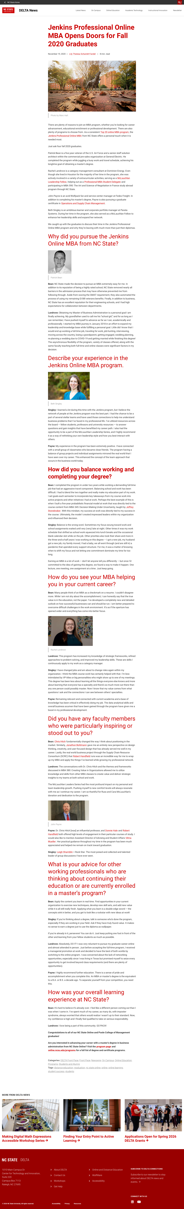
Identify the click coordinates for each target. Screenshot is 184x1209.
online (104, 1067)
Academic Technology (134, 10)
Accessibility (98, 1180)
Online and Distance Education (107, 1169)
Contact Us (59, 1175)
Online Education (113, 10)
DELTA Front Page (69, 1060)
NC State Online (93, 1067)
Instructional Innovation (157, 10)
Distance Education (63, 1067)
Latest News (81, 10)
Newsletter (177, 10)
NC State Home (13, 2)
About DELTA (60, 1169)
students (69, 1071)
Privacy (67, 1204)
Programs (53, 1064)
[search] (179, 2)
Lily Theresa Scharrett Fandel (82, 54)
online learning (115, 1067)
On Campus (96, 10)
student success (56, 1071)
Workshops (59, 1180)
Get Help (58, 1186)
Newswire (96, 1060)
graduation (79, 1067)
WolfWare (97, 1175)
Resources (77, 1204)
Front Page (84, 1060)
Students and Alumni (69, 1064)
